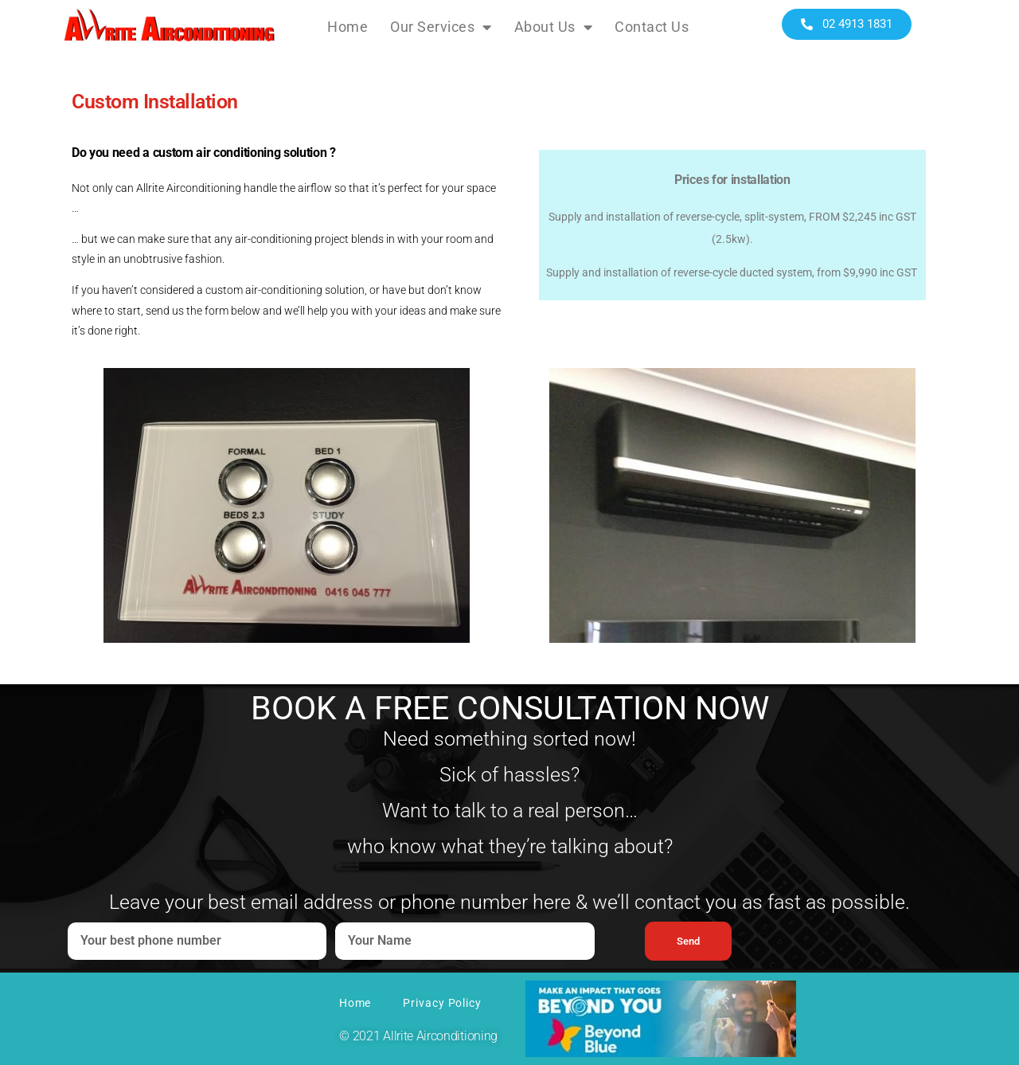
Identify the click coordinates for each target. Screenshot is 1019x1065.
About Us (553, 27)
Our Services (441, 27)
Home (347, 26)
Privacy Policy (442, 1002)
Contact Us (652, 26)
